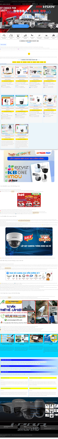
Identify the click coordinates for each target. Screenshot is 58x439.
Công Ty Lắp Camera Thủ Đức (22, 1)
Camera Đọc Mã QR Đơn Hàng (6, 388)
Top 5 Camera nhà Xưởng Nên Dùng (6, 363)
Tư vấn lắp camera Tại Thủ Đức (35, 413)
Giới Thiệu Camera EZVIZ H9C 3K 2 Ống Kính (21, 344)
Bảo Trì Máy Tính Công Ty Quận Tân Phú (50, 344)
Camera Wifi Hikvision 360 (29, 41)
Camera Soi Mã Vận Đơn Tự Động (34, 388)
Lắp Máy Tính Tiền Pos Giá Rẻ (36, 343)
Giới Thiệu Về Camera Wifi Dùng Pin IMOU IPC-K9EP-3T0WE (7, 344)
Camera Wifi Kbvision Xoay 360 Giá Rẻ (25, 368)
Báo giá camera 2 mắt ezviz (16, 363)
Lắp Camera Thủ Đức (14, 1)
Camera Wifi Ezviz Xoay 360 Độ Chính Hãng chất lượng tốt (48, 368)
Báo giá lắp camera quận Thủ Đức (35, 408)
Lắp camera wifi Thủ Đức (31, 1)
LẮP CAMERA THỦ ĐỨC (5, 4)
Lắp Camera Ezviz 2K (16, 368)
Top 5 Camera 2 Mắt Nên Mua (25, 363)
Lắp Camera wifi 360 (3, 63)
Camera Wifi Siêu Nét (35, 368)
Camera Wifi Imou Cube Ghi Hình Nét (6, 368)
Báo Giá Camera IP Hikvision (35, 363)
